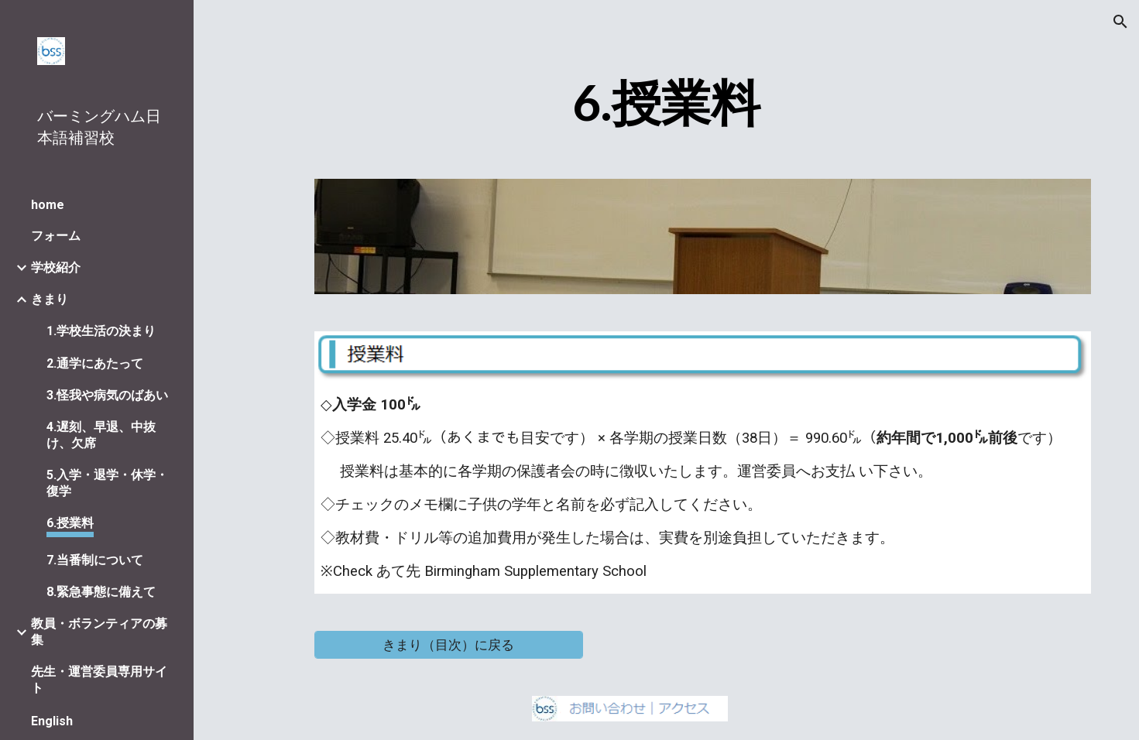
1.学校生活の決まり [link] (101, 331)
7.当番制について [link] (94, 560)
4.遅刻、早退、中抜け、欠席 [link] (101, 435)
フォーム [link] (56, 235)
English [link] (52, 721)
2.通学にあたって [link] (94, 363)
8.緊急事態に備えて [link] (101, 591)
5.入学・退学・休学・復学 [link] (107, 483)
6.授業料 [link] (70, 523)
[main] (666, 103)
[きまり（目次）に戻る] (448, 644)
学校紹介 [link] (56, 267)
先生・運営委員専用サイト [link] (99, 679)
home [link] (47, 204)
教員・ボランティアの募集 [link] (99, 631)
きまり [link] (49, 299)
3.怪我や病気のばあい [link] (107, 395)
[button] (1120, 21)
